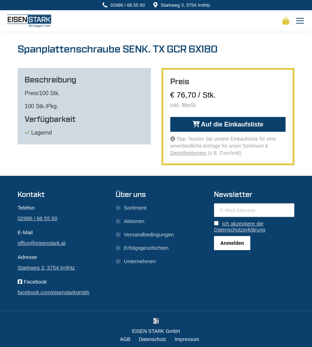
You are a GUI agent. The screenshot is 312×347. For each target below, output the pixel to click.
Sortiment (135, 208)
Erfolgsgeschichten (146, 248)
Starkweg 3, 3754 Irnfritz (185, 5)
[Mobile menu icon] (300, 21)
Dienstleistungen (188, 153)
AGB (125, 339)
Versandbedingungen (149, 234)
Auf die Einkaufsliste (227, 124)
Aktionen (134, 221)
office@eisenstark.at (42, 243)
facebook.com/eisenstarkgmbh (53, 292)
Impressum (187, 339)
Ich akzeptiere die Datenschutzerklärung (239, 227)
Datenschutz (152, 339)
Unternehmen (140, 261)
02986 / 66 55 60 (127, 5)
